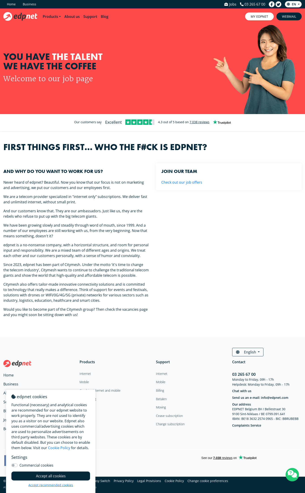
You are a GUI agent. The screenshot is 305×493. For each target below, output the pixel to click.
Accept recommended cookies (50, 485)
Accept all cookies (51, 476)
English (246, 352)
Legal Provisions (149, 481)
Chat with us (241, 391)
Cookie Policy (174, 481)
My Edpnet (259, 16)
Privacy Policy (124, 481)
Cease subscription (169, 416)
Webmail (289, 16)
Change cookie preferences (207, 481)
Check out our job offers (181, 182)
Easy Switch (101, 481)
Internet (161, 374)
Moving (161, 407)
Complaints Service (246, 425)
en (292, 4)
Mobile (160, 382)
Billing (160, 390)
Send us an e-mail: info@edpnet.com (260, 397)
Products (50, 16)
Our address (241, 404)
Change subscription (170, 424)
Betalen (161, 399)
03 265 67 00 (244, 374)
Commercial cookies (36, 465)
